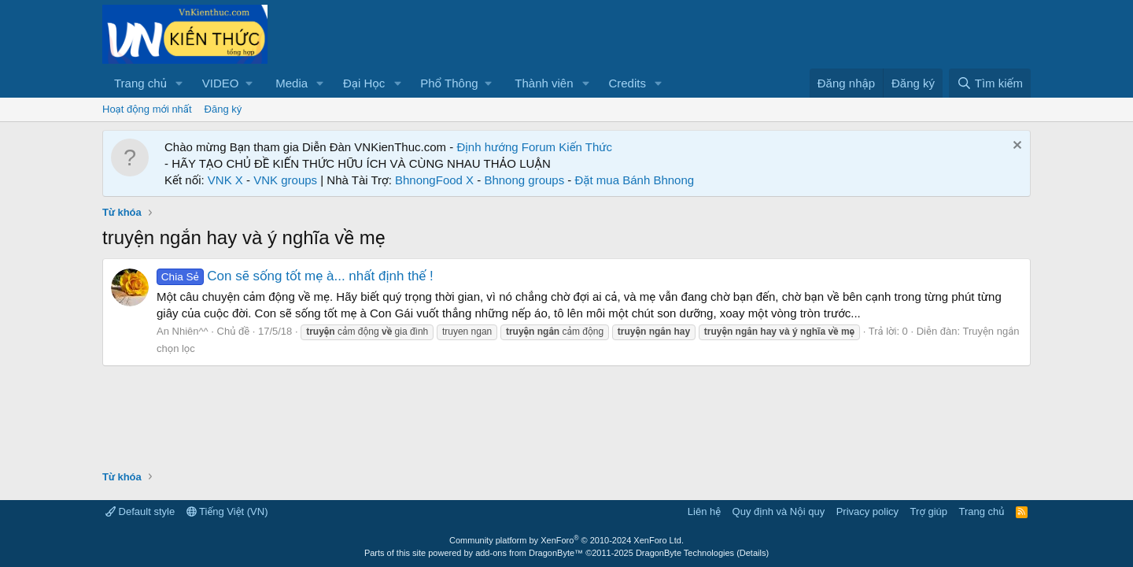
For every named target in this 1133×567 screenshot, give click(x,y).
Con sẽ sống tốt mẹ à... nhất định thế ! (295, 276)
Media (291, 83)
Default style (140, 511)
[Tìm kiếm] (990, 83)
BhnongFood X (434, 180)
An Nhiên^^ (183, 331)
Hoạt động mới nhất (147, 109)
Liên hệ (704, 511)
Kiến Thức (585, 147)
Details (753, 553)
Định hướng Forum (505, 147)
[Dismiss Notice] (1015, 147)
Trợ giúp (928, 511)
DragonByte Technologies (685, 553)
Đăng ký (223, 109)
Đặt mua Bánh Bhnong (635, 180)
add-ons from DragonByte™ (529, 553)
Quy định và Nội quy (779, 511)
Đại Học (364, 83)
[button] (179, 83)
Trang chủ (140, 83)
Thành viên (544, 83)
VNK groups (285, 180)
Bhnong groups (524, 180)
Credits (627, 83)
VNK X (225, 180)
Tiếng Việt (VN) (227, 511)
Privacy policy (867, 511)
